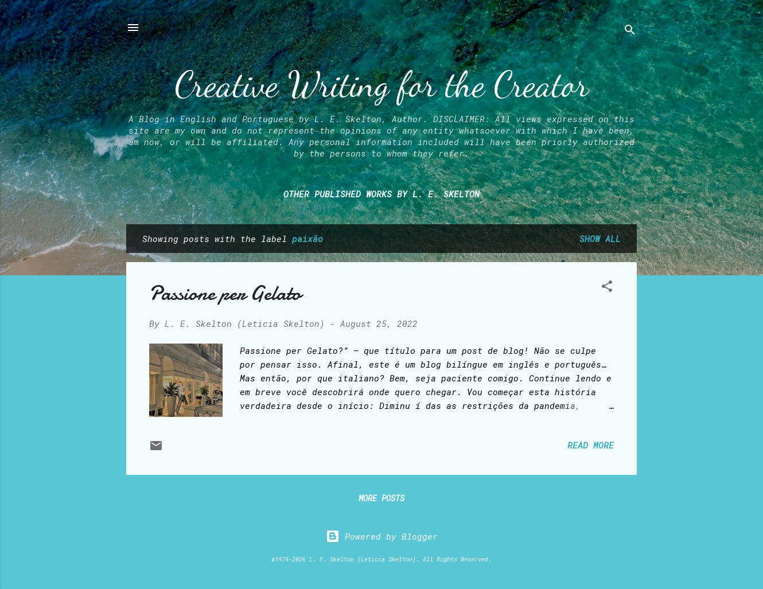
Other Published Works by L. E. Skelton (381, 194)
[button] (607, 288)
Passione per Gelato (225, 293)
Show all (600, 238)
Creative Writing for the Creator (382, 84)
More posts (381, 498)
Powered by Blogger (382, 536)
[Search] (630, 31)
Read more (590, 445)
